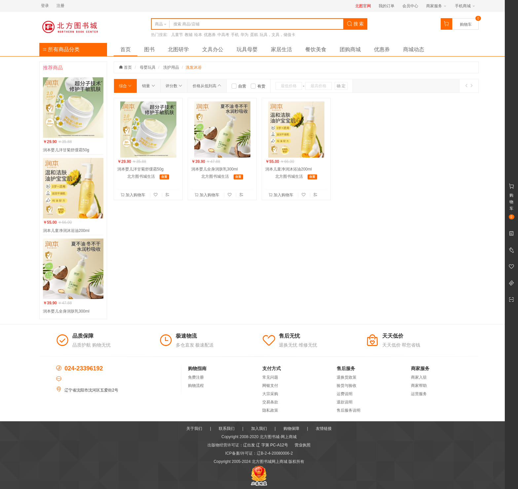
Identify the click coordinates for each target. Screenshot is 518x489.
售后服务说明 (348, 410)
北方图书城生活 (141, 176)
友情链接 (324, 428)
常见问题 (270, 377)
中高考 (223, 34)
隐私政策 (270, 410)
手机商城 (465, 6)
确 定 (341, 86)
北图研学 (178, 49)
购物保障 (291, 428)
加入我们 (259, 428)
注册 (60, 5)
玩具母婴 (247, 49)
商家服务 (436, 6)
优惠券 (210, 34)
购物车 (466, 24)
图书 (149, 49)
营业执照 (303, 445)
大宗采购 (270, 394)
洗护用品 (171, 67)
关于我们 (194, 428)
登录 (45, 5)
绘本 (198, 34)
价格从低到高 (207, 86)
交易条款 (270, 402)
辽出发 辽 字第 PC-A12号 (265, 445)
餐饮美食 (315, 49)
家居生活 (281, 49)
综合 (125, 86)
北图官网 (363, 6)
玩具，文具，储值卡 (277, 34)
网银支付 (270, 385)
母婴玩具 (148, 67)
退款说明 (344, 402)
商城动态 (413, 49)
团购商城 (350, 49)
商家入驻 (419, 377)
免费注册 (196, 377)
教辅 (189, 34)
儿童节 (177, 34)
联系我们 (227, 428)
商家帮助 (419, 385)
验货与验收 (346, 385)
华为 (244, 34)
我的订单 (386, 6)
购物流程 (196, 385)
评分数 (174, 86)
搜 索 (355, 23)
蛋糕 (254, 34)
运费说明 (344, 394)
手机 (235, 34)
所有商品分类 (61, 49)
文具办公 (212, 49)
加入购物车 (134, 195)
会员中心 (410, 6)
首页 (125, 49)
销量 (148, 86)
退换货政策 (346, 377)
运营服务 (419, 394)
